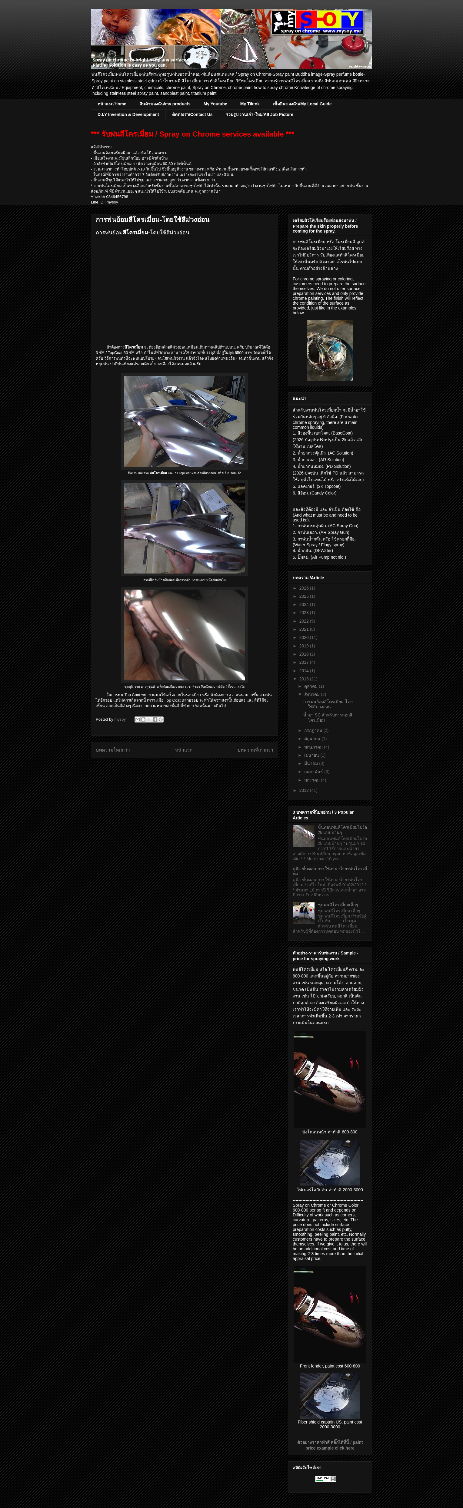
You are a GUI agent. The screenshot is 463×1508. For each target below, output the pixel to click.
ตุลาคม (311, 686)
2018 (304, 654)
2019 (304, 645)
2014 (304, 670)
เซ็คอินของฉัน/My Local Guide (302, 103)
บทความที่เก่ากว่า (255, 749)
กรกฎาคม (313, 730)
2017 (304, 662)
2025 (304, 596)
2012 (304, 790)
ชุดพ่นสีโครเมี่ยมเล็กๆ (338, 904)
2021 (304, 629)
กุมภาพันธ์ (314, 771)
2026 (304, 588)
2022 (304, 621)
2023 (304, 612)
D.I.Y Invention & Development (128, 114)
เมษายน (312, 755)
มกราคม (312, 780)
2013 (304, 678)
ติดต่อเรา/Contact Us (192, 114)
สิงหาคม (312, 694)
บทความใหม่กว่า (113, 749)
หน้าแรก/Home (112, 103)
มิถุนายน (312, 738)
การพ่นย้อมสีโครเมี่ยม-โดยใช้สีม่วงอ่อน (328, 704)
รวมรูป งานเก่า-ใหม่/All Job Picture (259, 114)
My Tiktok (250, 103)
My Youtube (215, 103)
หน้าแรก (183, 749)
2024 (304, 604)
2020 (304, 637)
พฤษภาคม (314, 747)
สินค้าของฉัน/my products (165, 103)
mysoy (120, 719)
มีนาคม (311, 763)
